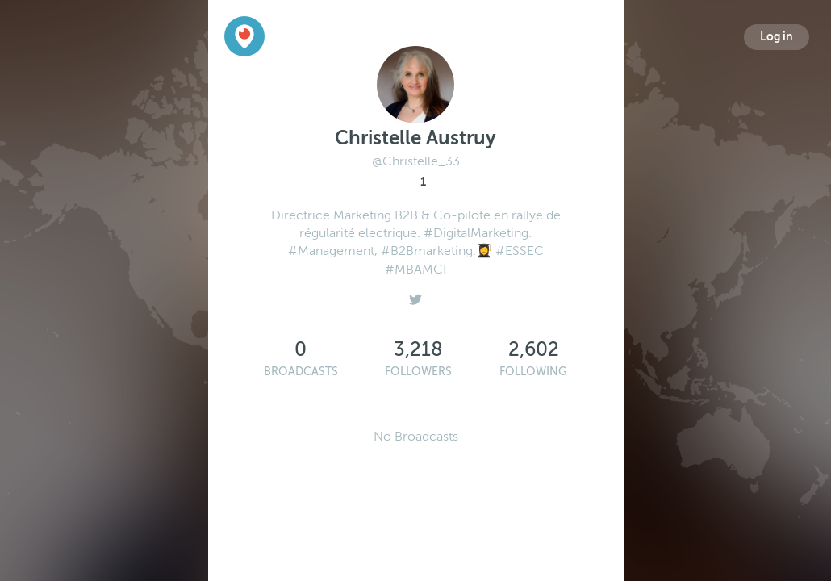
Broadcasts (301, 372)
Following (533, 372)
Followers (418, 372)
